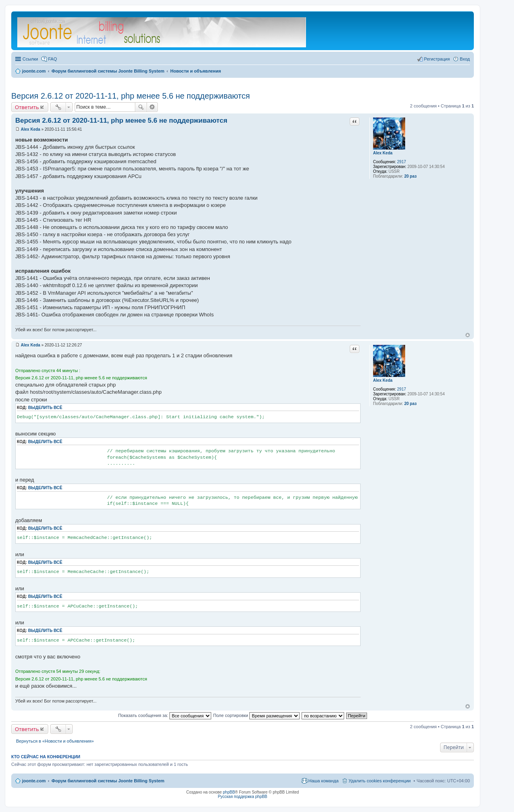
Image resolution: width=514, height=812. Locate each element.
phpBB (229, 792)
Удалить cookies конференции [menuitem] (380, 780)
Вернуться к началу (467, 335)
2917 (401, 162)
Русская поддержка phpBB (242, 796)
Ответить (27, 107)
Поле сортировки (256, 715)
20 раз (410, 176)
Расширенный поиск (152, 107)
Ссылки (30, 59)
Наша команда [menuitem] (323, 780)
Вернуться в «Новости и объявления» (55, 741)
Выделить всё (45, 407)
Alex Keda (382, 153)
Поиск (141, 107)
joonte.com (34, 780)
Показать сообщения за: (164, 715)
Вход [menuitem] (465, 59)
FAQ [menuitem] (52, 59)
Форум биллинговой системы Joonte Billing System (107, 780)
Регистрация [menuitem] (437, 59)
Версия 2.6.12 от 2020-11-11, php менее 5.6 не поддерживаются (130, 95)
